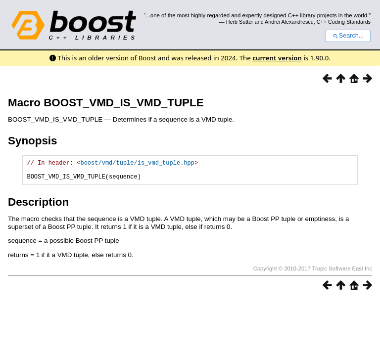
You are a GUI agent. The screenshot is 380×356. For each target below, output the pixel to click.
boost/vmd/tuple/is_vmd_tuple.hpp (137, 164)
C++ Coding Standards (344, 22)
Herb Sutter (239, 22)
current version (277, 57)
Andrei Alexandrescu (289, 22)
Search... (348, 35)
